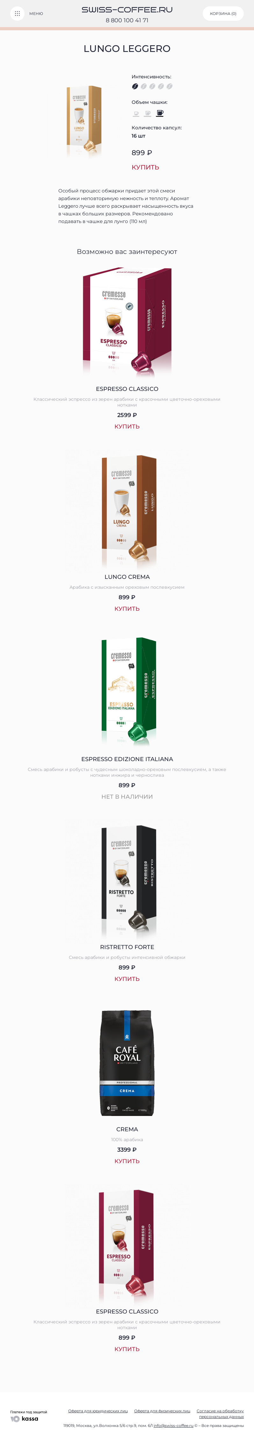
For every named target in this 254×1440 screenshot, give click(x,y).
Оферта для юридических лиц (98, 1410)
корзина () (223, 13)
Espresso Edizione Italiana (127, 759)
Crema (127, 1129)
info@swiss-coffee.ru (173, 1425)
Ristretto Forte (127, 947)
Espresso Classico (127, 388)
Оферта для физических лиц (162, 1410)
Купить (145, 167)
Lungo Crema (127, 576)
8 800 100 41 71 (127, 20)
